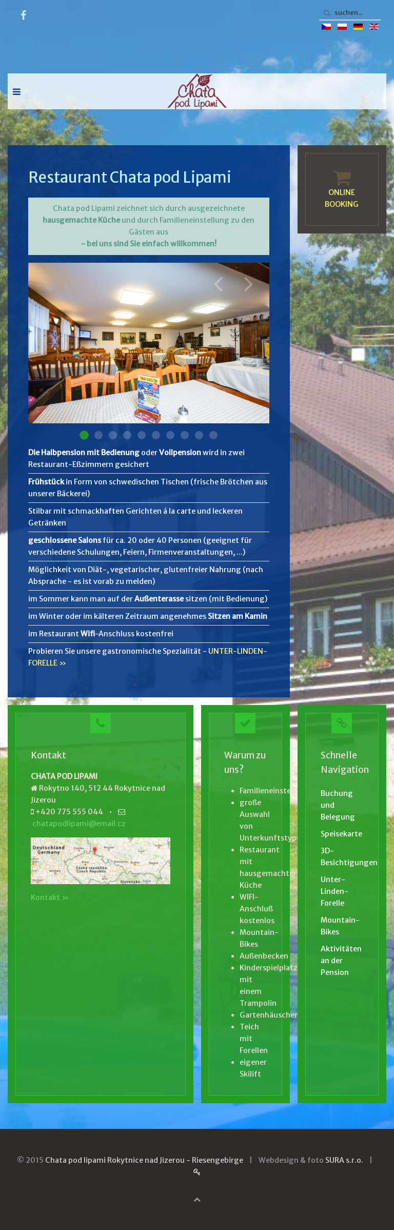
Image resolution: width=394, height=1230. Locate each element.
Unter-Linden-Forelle (334, 891)
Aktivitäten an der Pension (341, 960)
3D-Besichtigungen (342, 856)
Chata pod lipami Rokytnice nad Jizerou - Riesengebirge (144, 1160)
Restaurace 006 (156, 435)
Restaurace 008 (185, 435)
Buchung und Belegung (338, 805)
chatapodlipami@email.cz (79, 823)
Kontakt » (50, 897)
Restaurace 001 (84, 435)
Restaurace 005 (141, 435)
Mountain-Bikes (340, 925)
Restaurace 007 (170, 435)
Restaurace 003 (113, 435)
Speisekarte (341, 833)
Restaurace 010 (213, 435)
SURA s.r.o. (344, 1160)
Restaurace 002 (98, 435)
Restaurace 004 (127, 435)
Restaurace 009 (199, 435)
